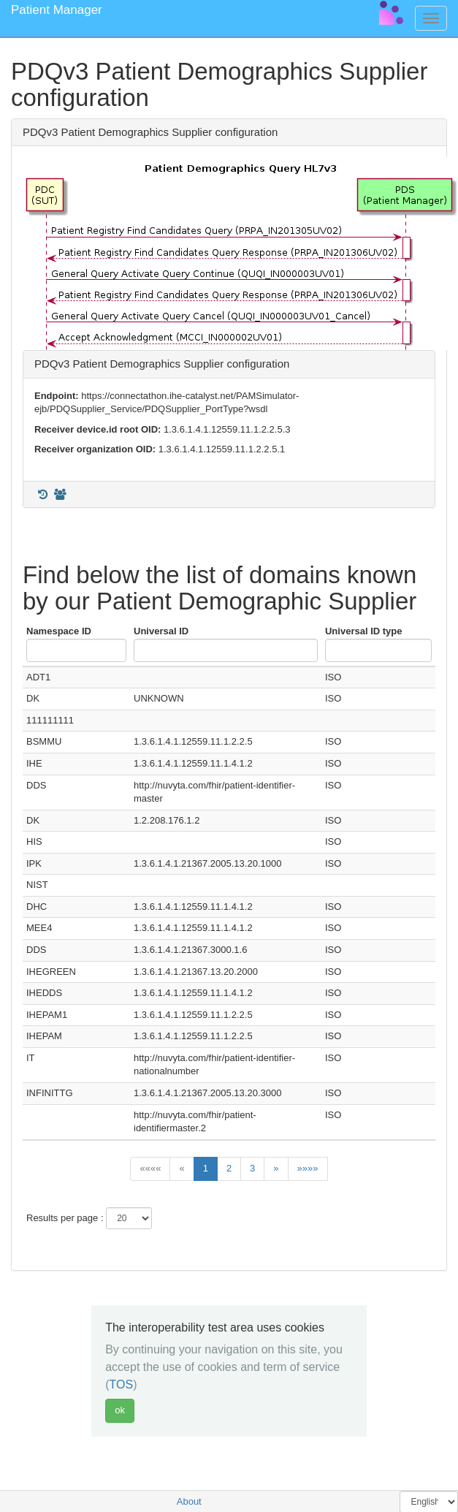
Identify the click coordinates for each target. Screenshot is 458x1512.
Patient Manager (56, 10)
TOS (122, 1384)
